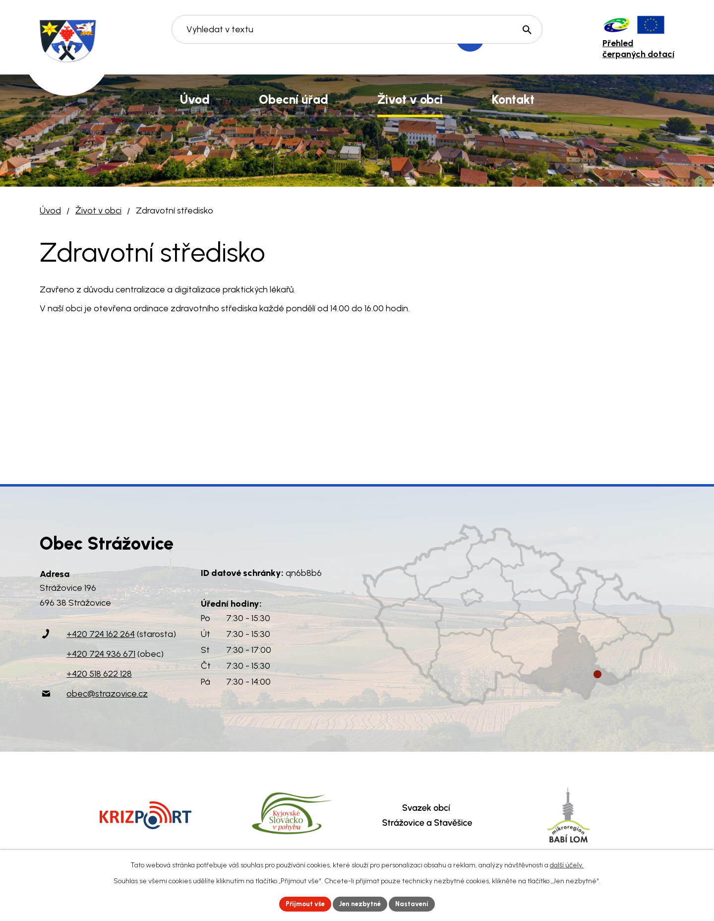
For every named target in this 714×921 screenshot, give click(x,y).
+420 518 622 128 (99, 673)
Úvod (50, 210)
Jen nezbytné (361, 903)
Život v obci (98, 210)
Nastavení (416, 903)
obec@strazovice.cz (107, 693)
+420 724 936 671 (100, 653)
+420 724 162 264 (100, 634)
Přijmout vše (302, 903)
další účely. (567, 864)
